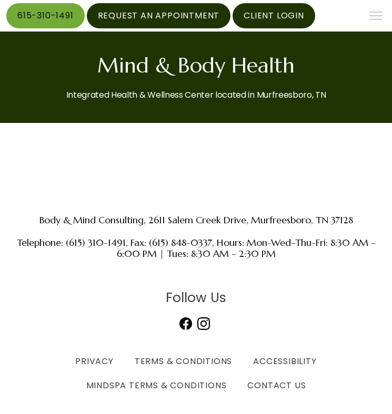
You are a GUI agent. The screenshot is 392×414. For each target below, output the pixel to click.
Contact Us (276, 385)
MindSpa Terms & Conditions (156, 385)
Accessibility (284, 361)
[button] (376, 16)
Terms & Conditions (183, 361)
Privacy (94, 361)
